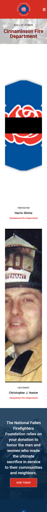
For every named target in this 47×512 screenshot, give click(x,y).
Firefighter (24, 208)
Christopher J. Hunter (23, 393)
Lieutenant (23, 388)
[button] (40, 10)
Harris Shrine (23, 213)
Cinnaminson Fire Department (23, 218)
